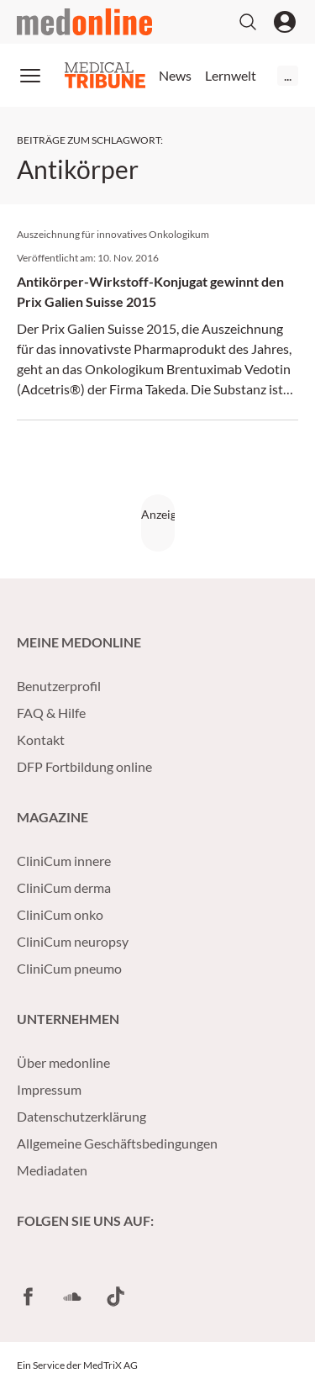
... (287, 75)
